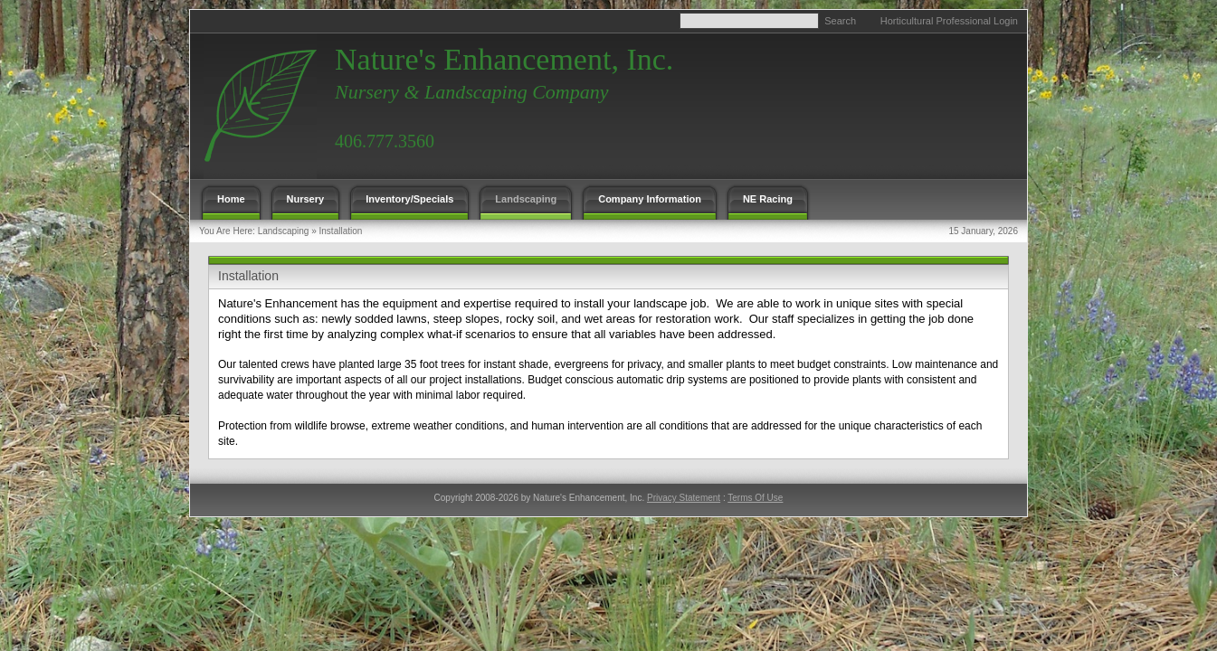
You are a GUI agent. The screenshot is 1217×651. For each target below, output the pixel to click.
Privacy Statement (683, 498)
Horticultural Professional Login (949, 20)
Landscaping (283, 231)
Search (840, 20)
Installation (341, 231)
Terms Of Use (755, 498)
